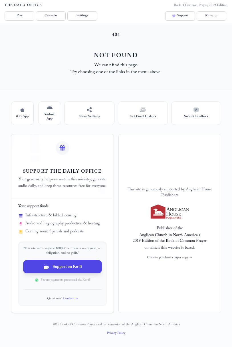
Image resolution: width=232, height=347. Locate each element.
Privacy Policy (116, 333)
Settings (82, 16)
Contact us (70, 299)
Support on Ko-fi (62, 266)
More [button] (211, 16)
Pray (20, 16)
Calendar (51, 16)
